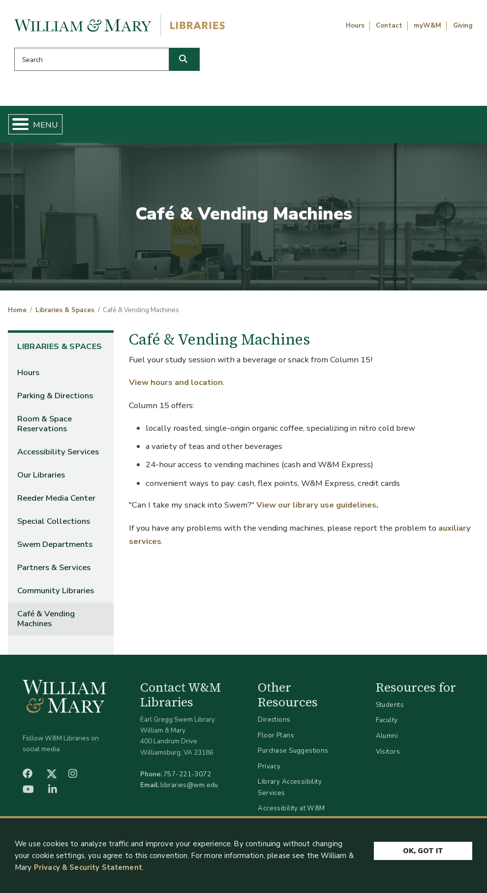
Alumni (387, 739)
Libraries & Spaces (274, 126)
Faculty (387, 724)
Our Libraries (41, 478)
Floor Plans (276, 738)
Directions (274, 723)
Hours (355, 25)
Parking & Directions (55, 399)
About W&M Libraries (365, 126)
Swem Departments (54, 548)
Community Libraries (55, 594)
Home (42, 126)
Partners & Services (54, 571)
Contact (389, 25)
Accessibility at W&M (291, 812)
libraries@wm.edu (189, 789)
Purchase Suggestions (293, 754)
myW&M (427, 25)
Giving (463, 25)
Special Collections (53, 525)
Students (390, 708)
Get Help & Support (183, 126)
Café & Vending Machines (46, 622)
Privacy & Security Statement (88, 870)
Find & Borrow (101, 126)
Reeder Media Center (56, 502)
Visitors (388, 755)
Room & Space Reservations (44, 427)
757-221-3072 (187, 778)
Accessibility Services (58, 455)
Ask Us (446, 126)
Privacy (269, 770)
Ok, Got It (423, 854)
